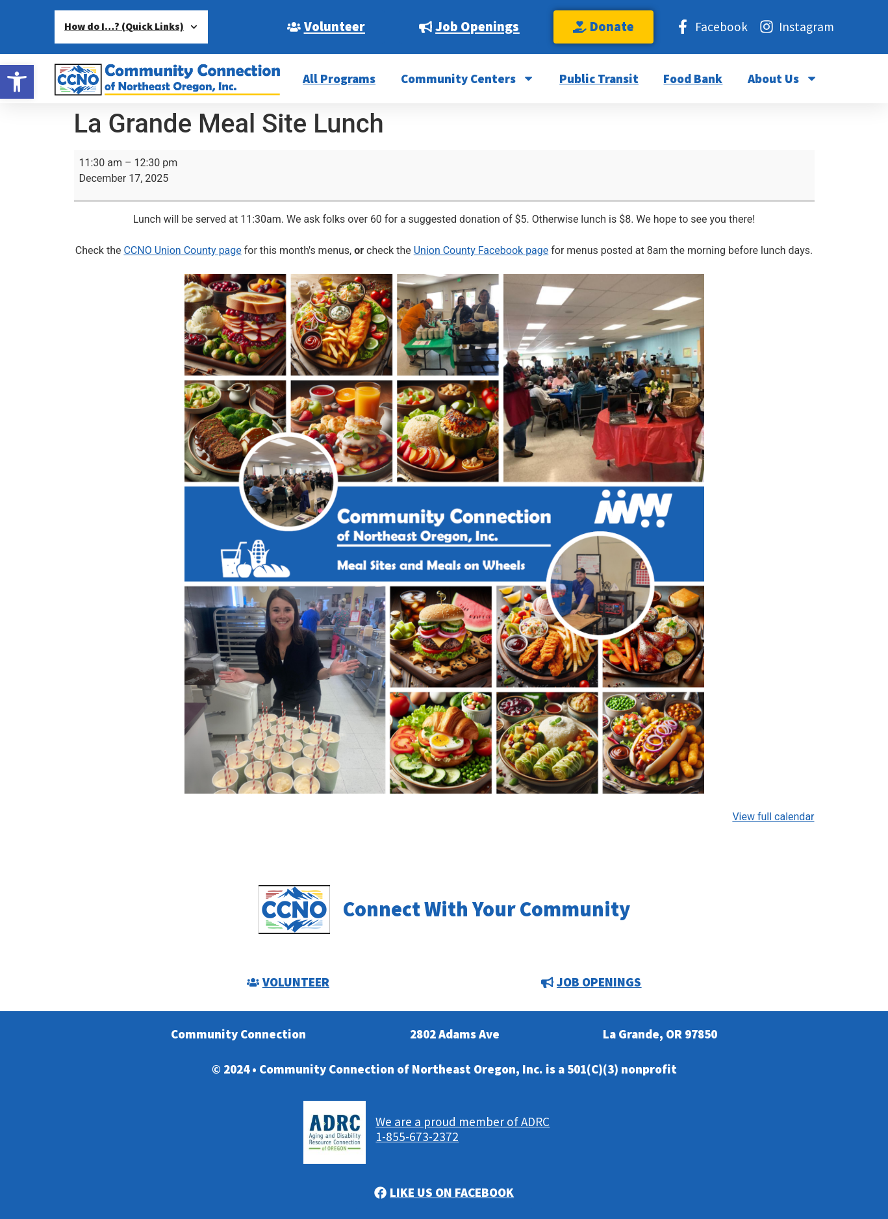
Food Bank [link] (692, 78)
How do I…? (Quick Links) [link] (130, 27)
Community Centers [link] (468, 78)
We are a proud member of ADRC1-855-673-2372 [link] (462, 1129)
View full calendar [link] (773, 817)
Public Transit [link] (599, 78)
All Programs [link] (339, 78)
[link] (17, 82)
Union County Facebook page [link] (481, 250)
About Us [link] (783, 78)
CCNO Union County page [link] (182, 250)
